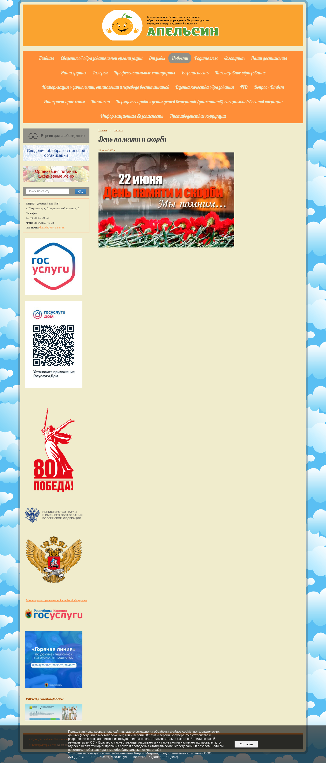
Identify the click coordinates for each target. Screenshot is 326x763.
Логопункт (234, 58)
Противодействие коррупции (198, 116)
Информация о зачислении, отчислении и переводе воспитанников (105, 87)
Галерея (100, 73)
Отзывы (157, 58)
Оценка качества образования (204, 87)
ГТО (244, 87)
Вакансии (100, 102)
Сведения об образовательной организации (101, 58)
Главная (46, 58)
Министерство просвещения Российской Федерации (56, 600)
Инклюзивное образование (240, 73)
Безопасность (195, 73)
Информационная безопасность (132, 116)
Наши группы (73, 73)
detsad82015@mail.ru (52, 227)
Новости (180, 58)
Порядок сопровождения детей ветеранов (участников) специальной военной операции (199, 102)
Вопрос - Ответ (269, 87)
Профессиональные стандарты (144, 73)
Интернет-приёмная (64, 102)
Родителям (206, 58)
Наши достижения (269, 58)
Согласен (246, 744)
